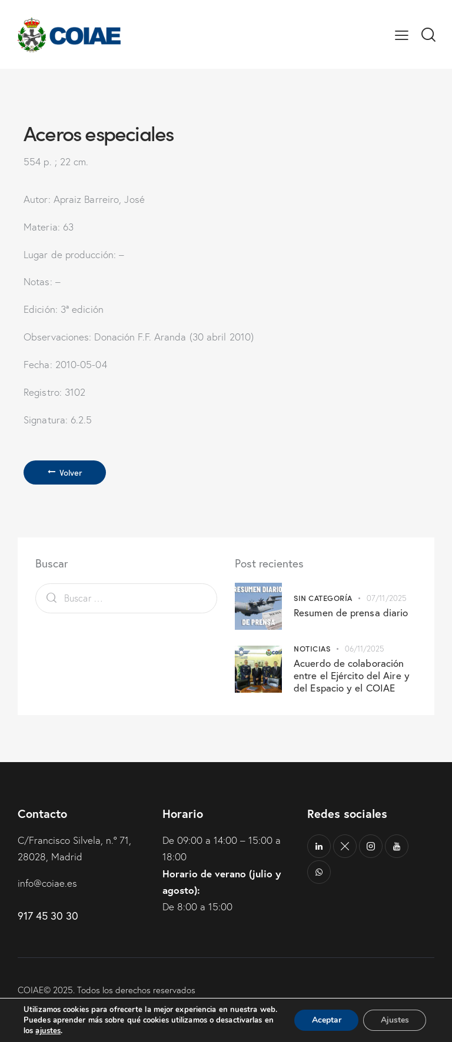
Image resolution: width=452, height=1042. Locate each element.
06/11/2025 (364, 649)
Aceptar (325, 1014)
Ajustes (394, 1014)
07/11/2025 (386, 599)
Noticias (312, 648)
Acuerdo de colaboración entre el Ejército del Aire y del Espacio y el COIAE (352, 675)
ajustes (48, 1031)
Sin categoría (323, 598)
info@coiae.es (47, 883)
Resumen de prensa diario (351, 613)
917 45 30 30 (48, 916)
